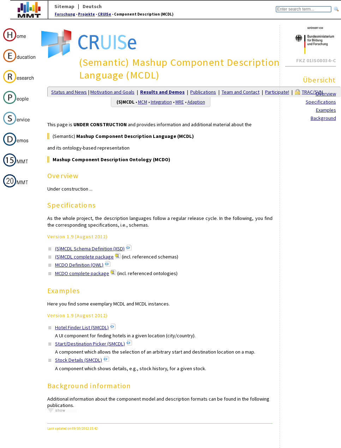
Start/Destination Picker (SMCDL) (90, 344)
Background (323, 118)
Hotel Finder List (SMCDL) (82, 327)
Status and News (69, 92)
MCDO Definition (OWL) (79, 265)
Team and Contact (240, 92)
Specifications (321, 102)
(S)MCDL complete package (84, 257)
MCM (142, 102)
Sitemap (64, 6)
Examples (326, 110)
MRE (179, 102)
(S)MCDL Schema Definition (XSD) (90, 248)
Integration (161, 102)
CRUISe (104, 14)
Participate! (277, 92)
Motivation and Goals (112, 92)
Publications (203, 92)
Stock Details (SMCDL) (78, 360)
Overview (326, 94)
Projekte (86, 14)
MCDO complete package (82, 273)
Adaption (196, 102)
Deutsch (92, 6)
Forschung (65, 14)
